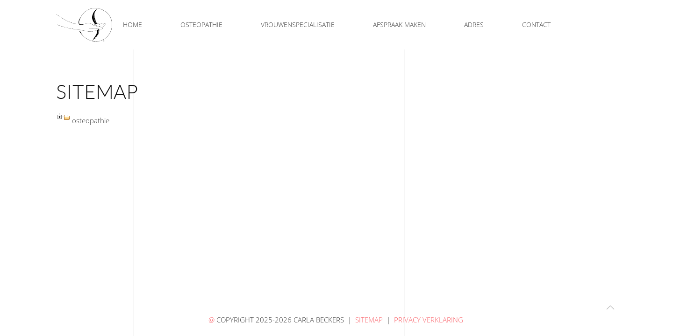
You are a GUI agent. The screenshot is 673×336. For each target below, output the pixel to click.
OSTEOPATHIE (201, 24)
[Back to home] (84, 24)
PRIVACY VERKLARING (429, 319)
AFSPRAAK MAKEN (399, 24)
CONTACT (536, 24)
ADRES (474, 24)
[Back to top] (610, 307)
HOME (132, 24)
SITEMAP (369, 319)
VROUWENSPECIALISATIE (298, 24)
